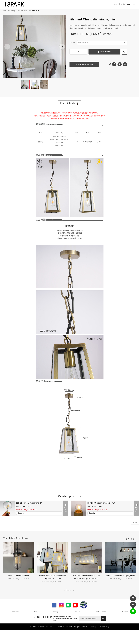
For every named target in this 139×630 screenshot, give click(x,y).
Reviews (125, 612)
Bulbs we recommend (85, 64)
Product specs (101, 42)
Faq (35, 612)
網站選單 (134, 4)
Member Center (119, 4)
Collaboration (101, 612)
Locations (15, 612)
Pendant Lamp (22, 11)
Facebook (114, 64)
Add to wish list (124, 52)
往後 (134, 539)
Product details (67, 103)
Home (5, 11)
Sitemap (93, 627)
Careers (77, 612)
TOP (135, 522)
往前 (126, 539)
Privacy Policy (104, 627)
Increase (85, 52)
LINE (119, 64)
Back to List (70, 590)
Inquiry (55, 612)
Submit (103, 618)
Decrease (72, 52)
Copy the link (125, 63)
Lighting (12, 11)
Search (124, 4)
